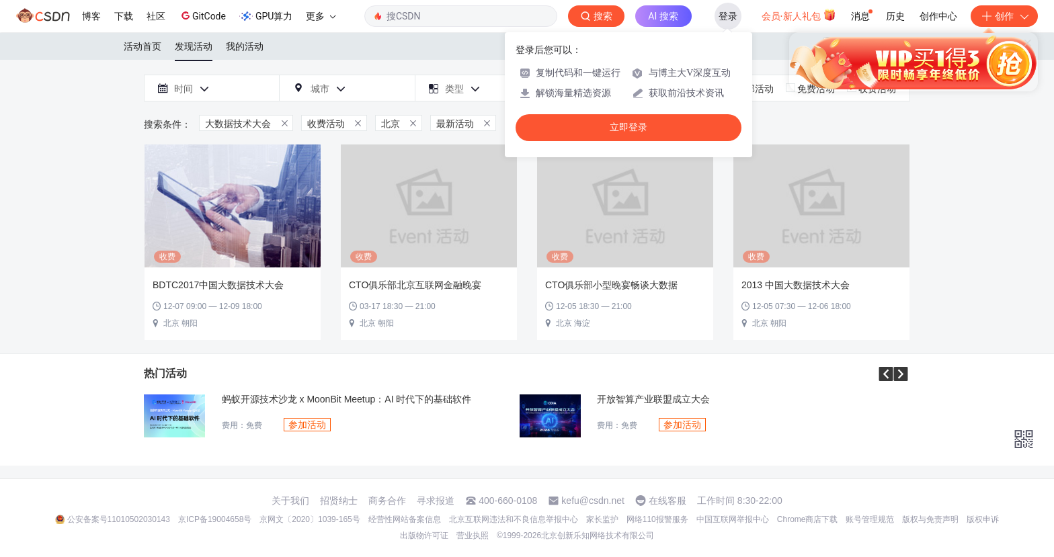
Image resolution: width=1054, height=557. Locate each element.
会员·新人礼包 (799, 15)
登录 (728, 16)
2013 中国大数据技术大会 (795, 285)
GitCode (202, 15)
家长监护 (602, 519)
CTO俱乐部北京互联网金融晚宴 (415, 285)
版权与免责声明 (930, 519)
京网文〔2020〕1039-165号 (309, 519)
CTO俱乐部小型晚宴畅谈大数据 (611, 285)
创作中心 (938, 16)
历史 (895, 16)
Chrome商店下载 (807, 519)
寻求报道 (435, 500)
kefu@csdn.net (592, 500)
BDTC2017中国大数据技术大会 (218, 285)
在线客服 (667, 500)
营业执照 (472, 535)
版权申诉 (983, 519)
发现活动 (193, 46)
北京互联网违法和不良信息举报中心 (513, 519)
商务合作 (387, 500)
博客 (91, 16)
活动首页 (142, 46)
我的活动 (245, 46)
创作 (1004, 16)
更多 (320, 16)
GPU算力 (265, 16)
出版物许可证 (424, 535)
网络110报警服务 (657, 519)
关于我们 (290, 500)
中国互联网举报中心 (732, 519)
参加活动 (307, 424)
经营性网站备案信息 (404, 519)
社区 (156, 16)
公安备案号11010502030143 (118, 519)
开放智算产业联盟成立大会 (653, 399)
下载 (123, 16)
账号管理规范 (870, 519)
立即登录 (628, 127)
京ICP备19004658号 (214, 519)
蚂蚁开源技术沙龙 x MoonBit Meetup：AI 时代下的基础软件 (347, 399)
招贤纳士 (339, 500)
